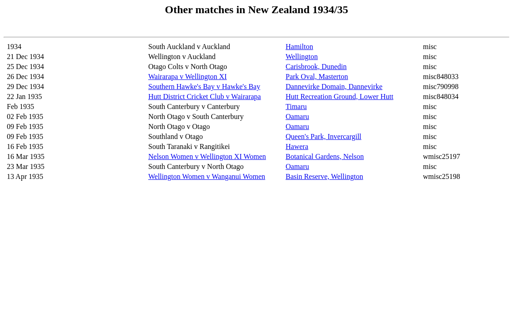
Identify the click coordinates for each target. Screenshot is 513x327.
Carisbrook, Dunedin (316, 66)
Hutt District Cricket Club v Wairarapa (204, 96)
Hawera (297, 146)
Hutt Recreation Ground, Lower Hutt (339, 96)
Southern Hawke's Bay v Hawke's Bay (204, 86)
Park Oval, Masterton (317, 76)
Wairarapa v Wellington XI (187, 76)
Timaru (296, 106)
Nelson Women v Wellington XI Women (207, 156)
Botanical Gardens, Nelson (325, 156)
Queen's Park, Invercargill (324, 136)
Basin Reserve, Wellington (324, 176)
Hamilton (299, 46)
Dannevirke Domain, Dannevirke (334, 86)
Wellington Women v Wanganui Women (206, 176)
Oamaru (297, 116)
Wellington (302, 56)
